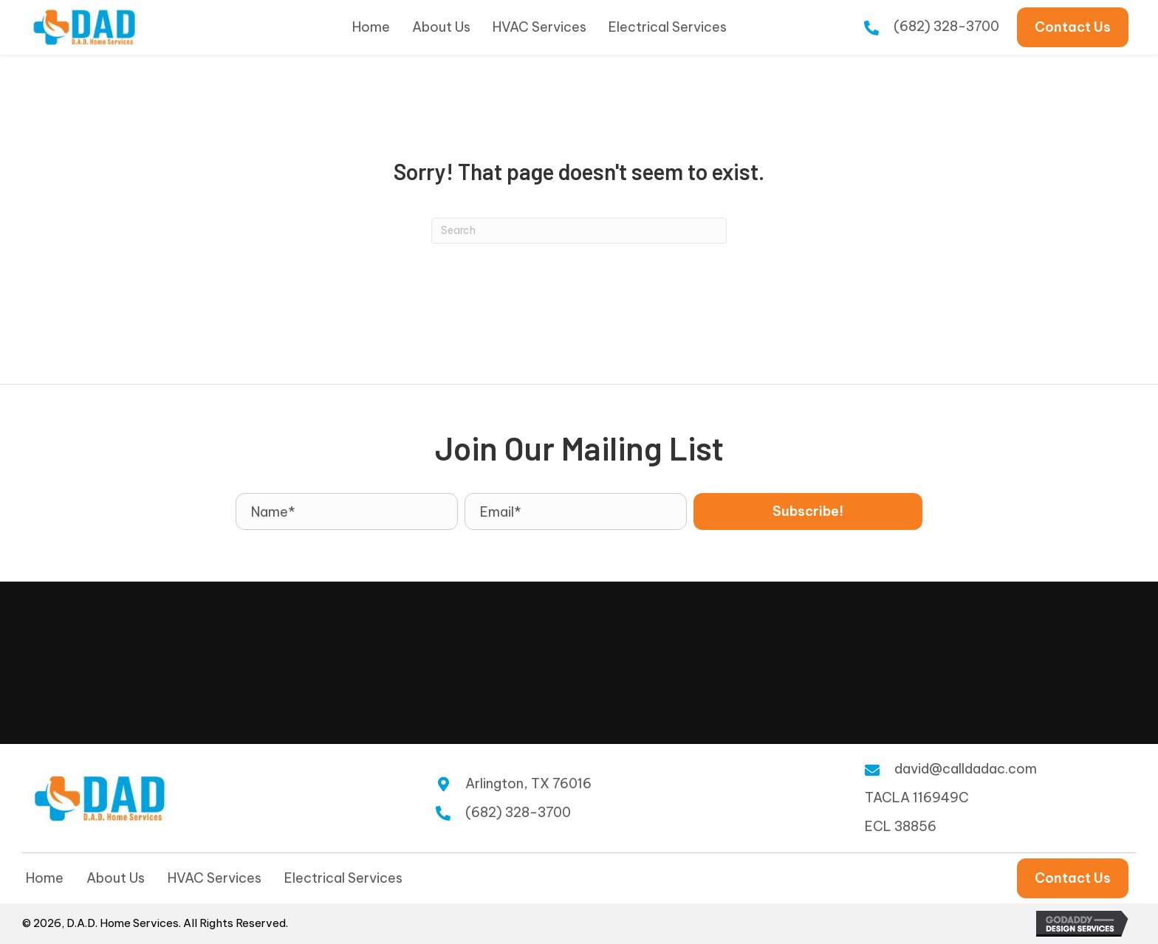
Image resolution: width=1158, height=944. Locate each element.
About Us (115, 877)
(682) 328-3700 (946, 26)
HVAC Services (214, 877)
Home (45, 877)
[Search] (579, 231)
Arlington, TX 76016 (528, 783)
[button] (807, 511)
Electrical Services (343, 877)
